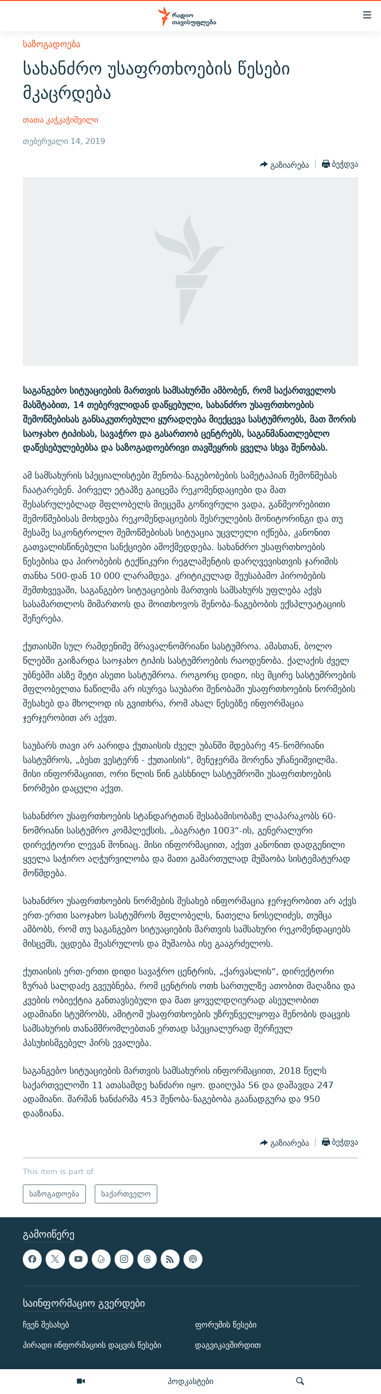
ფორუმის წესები (225, 1325)
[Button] (284, 164)
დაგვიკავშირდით (228, 1345)
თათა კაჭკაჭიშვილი (60, 120)
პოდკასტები (190, 1381)
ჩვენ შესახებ (46, 1325)
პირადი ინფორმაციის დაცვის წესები (92, 1345)
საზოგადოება (51, 44)
